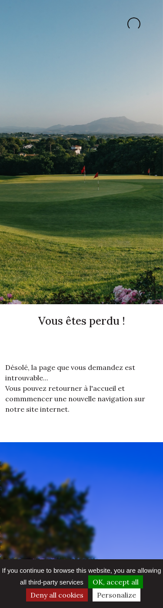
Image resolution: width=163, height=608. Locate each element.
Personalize (116, 595)
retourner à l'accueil (82, 388)
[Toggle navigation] (16, 24)
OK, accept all (116, 582)
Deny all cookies (56, 595)
